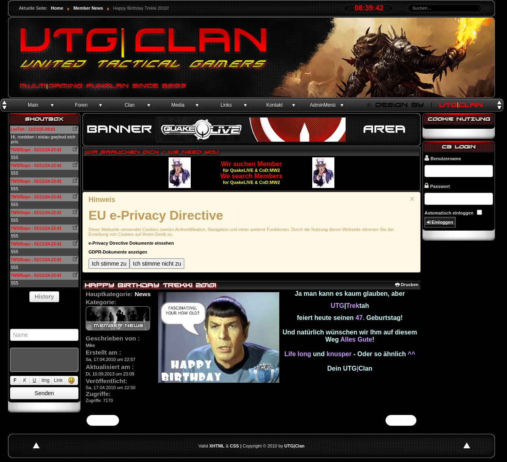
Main (33, 105)
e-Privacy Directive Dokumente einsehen (131, 243)
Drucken (406, 284)
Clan (130, 105)
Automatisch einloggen (449, 212)
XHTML (217, 445)
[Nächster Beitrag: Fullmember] (400, 420)
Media (178, 105)
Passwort (437, 186)
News (142, 294)
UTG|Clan (294, 445)
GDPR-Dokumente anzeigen (118, 252)
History (44, 296)
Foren (81, 105)
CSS (234, 445)
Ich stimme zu (109, 263)
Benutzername (443, 158)
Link (58, 380)
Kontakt (274, 105)
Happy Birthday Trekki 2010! (150, 285)
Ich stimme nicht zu (157, 263)
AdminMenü (323, 105)
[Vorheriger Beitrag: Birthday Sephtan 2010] (103, 420)
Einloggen (440, 222)
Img (45, 380)
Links (226, 105)
